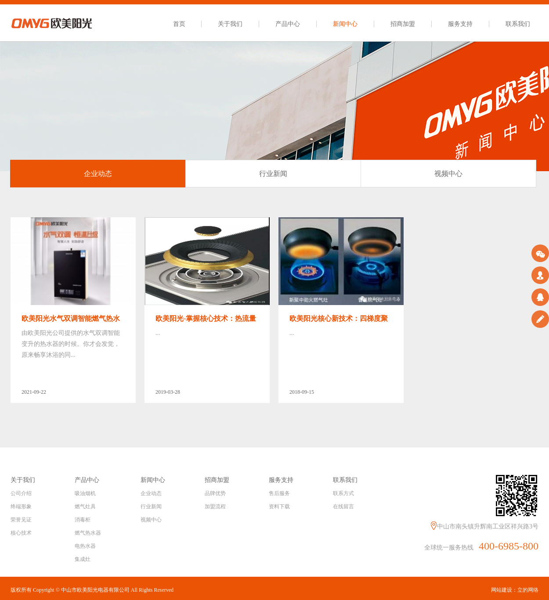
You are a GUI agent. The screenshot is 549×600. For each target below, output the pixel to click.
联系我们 (518, 24)
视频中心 (151, 520)
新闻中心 (345, 24)
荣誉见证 (21, 520)
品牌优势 (215, 493)
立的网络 (527, 590)
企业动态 (151, 493)
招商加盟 (402, 24)
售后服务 (279, 493)
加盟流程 (215, 506)
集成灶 (82, 559)
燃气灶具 (85, 506)
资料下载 (279, 506)
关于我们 (230, 24)
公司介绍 (21, 493)
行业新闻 (151, 506)
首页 (179, 24)
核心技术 (21, 533)
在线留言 (343, 506)
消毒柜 (82, 520)
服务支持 (460, 24)
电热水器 (85, 546)
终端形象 (21, 506)
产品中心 (287, 24)
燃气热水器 (88, 533)
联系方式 (343, 493)
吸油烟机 (85, 493)
